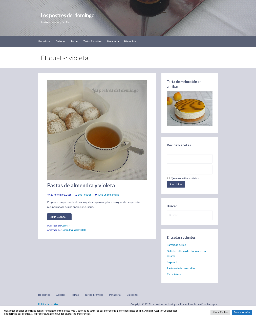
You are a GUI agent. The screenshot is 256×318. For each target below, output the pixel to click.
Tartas (74, 41)
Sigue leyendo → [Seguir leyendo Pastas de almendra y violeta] (59, 216)
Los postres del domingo (67, 15)
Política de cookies (48, 304)
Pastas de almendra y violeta (81, 185)
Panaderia (113, 41)
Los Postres (84, 194)
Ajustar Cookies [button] (220, 312)
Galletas (60, 41)
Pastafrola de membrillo (181, 268)
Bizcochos (130, 41)
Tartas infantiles (92, 41)
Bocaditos (44, 41)
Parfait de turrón (176, 244)
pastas (75, 230)
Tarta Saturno (174, 274)
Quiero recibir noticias (183, 178)
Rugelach (172, 262)
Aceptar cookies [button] (242, 312)
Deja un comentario (108, 194)
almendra (67, 230)
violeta (82, 230)
